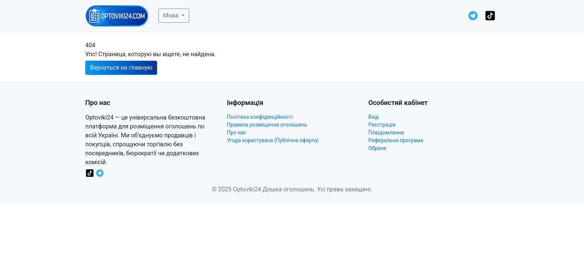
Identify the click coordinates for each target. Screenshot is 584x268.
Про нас (236, 132)
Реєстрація (382, 125)
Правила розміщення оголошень (267, 125)
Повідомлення (386, 132)
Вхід (373, 117)
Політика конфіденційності (260, 117)
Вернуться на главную (121, 67)
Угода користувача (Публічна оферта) (273, 140)
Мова (171, 15)
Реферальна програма (395, 140)
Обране (377, 148)
